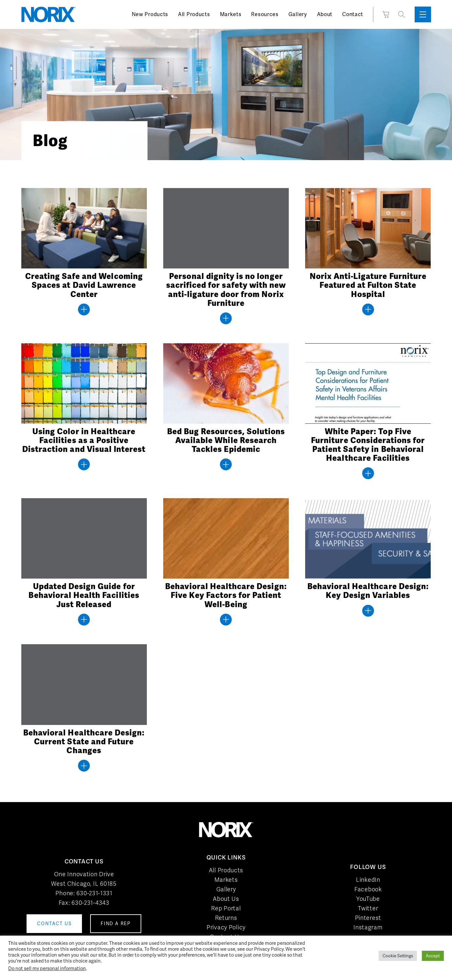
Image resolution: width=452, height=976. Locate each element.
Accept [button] (433, 956)
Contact (352, 14)
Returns (226, 918)
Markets (231, 14)
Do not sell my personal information (47, 968)
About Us (226, 898)
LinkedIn (368, 879)
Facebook (368, 889)
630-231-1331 (94, 893)
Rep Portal (226, 908)
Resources (264, 14)
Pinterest (368, 918)
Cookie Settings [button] (398, 956)
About (325, 14)
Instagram (368, 927)
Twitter (368, 908)
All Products (194, 14)
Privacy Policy (226, 927)
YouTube (368, 898)
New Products (150, 14)
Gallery (297, 14)
